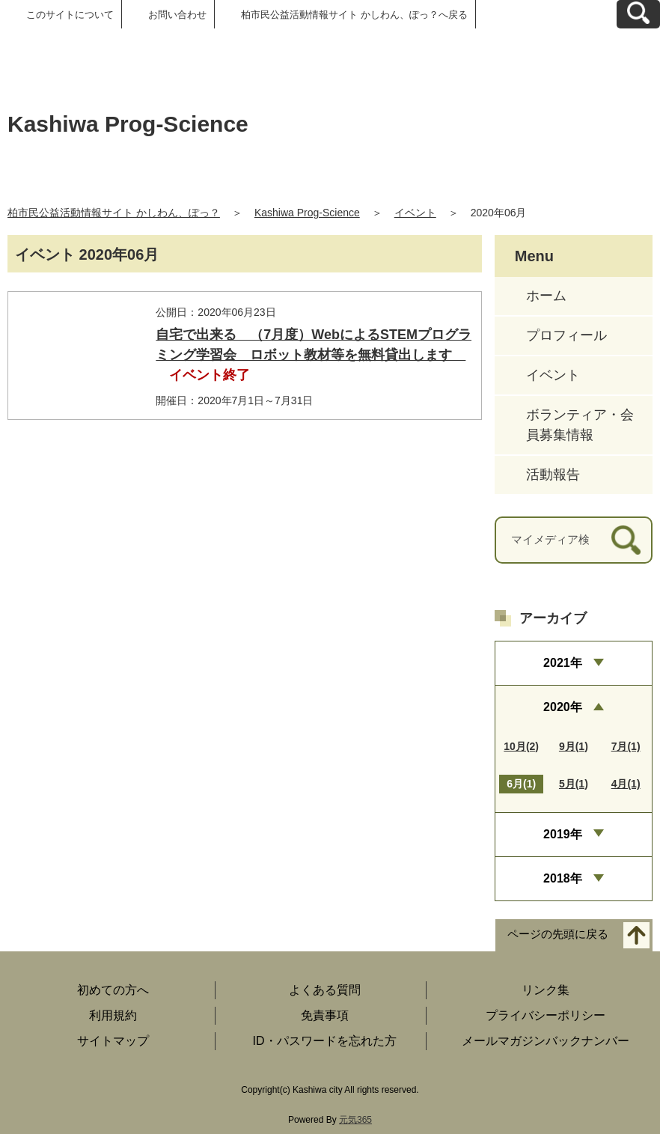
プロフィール (566, 335)
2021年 (562, 662)
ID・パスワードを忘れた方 (325, 1040)
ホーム (546, 295)
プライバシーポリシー (545, 1015)
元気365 (355, 1120)
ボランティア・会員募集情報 (580, 424)
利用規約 (113, 1015)
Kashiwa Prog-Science (307, 213)
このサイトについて (70, 14)
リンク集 (545, 990)
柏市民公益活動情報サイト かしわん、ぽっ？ (113, 213)
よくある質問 (325, 990)
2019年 (562, 834)
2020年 (562, 707)
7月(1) (626, 746)
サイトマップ (113, 1040)
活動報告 (553, 474)
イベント (415, 213)
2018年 (562, 878)
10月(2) (521, 746)
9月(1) (573, 746)
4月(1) (626, 784)
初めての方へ (113, 990)
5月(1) (573, 784)
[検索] (626, 540)
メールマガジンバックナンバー (545, 1040)
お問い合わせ (177, 14)
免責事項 (325, 1015)
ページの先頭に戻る (557, 934)
